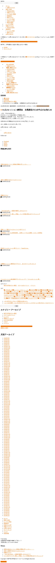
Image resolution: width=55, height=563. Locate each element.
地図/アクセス (11, 7)
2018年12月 (7, 452)
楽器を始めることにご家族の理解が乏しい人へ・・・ (16, 164)
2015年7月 (7, 497)
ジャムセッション (33, 298)
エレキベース (29, 296)
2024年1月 (7, 374)
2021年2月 (7, 416)
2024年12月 (7, 363)
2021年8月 (7, 407)
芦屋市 (39, 290)
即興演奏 (44, 290)
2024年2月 (7, 373)
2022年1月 (7, 399)
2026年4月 (7, 339)
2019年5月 (7, 444)
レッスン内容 (11, 19)
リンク (6, 531)
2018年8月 (7, 459)
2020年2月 (7, 431)
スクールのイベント (23, 285)
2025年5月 (7, 354)
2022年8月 (7, 393)
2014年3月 (7, 514)
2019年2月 (7, 449)
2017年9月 (7, 470)
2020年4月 (7, 427)
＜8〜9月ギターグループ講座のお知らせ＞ (16, 301)
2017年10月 (7, 469)
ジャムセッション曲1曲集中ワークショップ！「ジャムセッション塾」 (21, 279)
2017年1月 (7, 484)
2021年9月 (7, 406)
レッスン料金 (9, 24)
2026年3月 (7, 341)
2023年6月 (7, 384)
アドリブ (48, 296)
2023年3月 (7, 388)
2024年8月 (7, 369)
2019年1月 (7, 451)
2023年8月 (7, 381)
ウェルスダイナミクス (34, 291)
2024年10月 (7, 366)
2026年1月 (7, 344)
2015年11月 (7, 492)
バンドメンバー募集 (23, 293)
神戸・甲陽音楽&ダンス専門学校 (17, 298)
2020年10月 (7, 422)
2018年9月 (7, 457)
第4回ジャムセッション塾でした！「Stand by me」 (15, 248)
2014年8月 (7, 510)
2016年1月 (7, 490)
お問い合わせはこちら (8, 61)
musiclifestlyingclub (39, 296)
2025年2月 (7, 359)
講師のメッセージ (9, 318)
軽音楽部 (27, 295)
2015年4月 (7, 500)
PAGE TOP (3, 561)
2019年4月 (7, 446)
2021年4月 (7, 412)
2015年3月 (7, 502)
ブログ (6, 321)
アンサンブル (15, 291)
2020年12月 (7, 419)
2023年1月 (7, 389)
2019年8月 (7, 441)
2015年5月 (7, 499)
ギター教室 (23, 291)
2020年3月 (7, 429)
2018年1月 (7, 464)
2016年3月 (7, 489)
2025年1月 (7, 361)
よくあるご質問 (11, 14)
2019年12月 (7, 434)
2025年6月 (7, 353)
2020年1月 (7, 432)
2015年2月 (7, 504)
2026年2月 (7, 343)
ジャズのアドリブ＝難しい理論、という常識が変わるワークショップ (20, 214)
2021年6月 (7, 411)
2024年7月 (7, 371)
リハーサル (45, 291)
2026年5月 (7, 338)
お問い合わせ (9, 34)
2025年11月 (7, 346)
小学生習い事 (9, 290)
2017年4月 (7, 479)
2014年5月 (7, 512)
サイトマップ (7, 49)
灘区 (49, 293)
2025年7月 (7, 351)
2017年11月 (7, 467)
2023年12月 (7, 376)
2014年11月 (7, 507)
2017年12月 (7, 465)
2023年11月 (7, 378)
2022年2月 (7, 397)
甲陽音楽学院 (12, 293)
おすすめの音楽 (8, 320)
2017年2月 (7, 482)
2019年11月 (7, 436)
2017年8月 (7, 472)
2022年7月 (7, 394)
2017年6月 (7, 475)
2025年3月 (7, 358)
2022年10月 (7, 391)
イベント (33, 285)
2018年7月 (7, 460)
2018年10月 (7, 456)
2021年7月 (7, 409)
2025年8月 (7, 349)
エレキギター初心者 (37, 295)
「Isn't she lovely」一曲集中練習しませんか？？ (14, 210)
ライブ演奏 (42, 298)
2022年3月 (7, 396)
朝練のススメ (4, 195)
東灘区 (32, 293)
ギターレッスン (19, 296)
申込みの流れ (11, 11)
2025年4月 (7, 356)
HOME (6, 47)
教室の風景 (10, 22)
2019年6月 (7, 442)
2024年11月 (7, 364)
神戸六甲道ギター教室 (43, 106)
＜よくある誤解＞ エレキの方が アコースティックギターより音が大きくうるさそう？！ (29, 303)
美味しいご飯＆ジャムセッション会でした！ (13, 229)
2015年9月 (7, 494)
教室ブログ (10, 17)
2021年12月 (7, 401)
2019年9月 (7, 439)
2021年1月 (7, 417)
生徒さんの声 (11, 21)
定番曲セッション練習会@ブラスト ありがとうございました (18, 263)
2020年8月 (7, 426)
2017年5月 (7, 477)
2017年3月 (7, 480)
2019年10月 (7, 437)
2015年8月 (7, 495)
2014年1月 (7, 515)
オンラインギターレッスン (21, 290)
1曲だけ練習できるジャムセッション (11, 179)
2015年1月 (7, 505)
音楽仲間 (33, 290)
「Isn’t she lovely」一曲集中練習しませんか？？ (17, 554)
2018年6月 (7, 462)
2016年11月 (7, 487)
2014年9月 (7, 509)
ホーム (8, 6)
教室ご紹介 (9, 9)
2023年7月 (7, 383)
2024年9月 (7, 368)
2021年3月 (7, 414)
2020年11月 (7, 421)
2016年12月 (7, 485)
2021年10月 (7, 404)
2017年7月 (7, 474)
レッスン (6, 316)
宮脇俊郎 (38, 293)
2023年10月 (7, 379)
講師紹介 (9, 16)
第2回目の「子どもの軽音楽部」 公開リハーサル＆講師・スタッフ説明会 (21, 233)
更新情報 (6, 533)
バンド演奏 (21, 295)
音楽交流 (44, 293)
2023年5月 (7, 386)
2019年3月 (7, 447)
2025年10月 (7, 348)
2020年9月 (7, 424)
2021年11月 (7, 402)
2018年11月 (7, 454)
